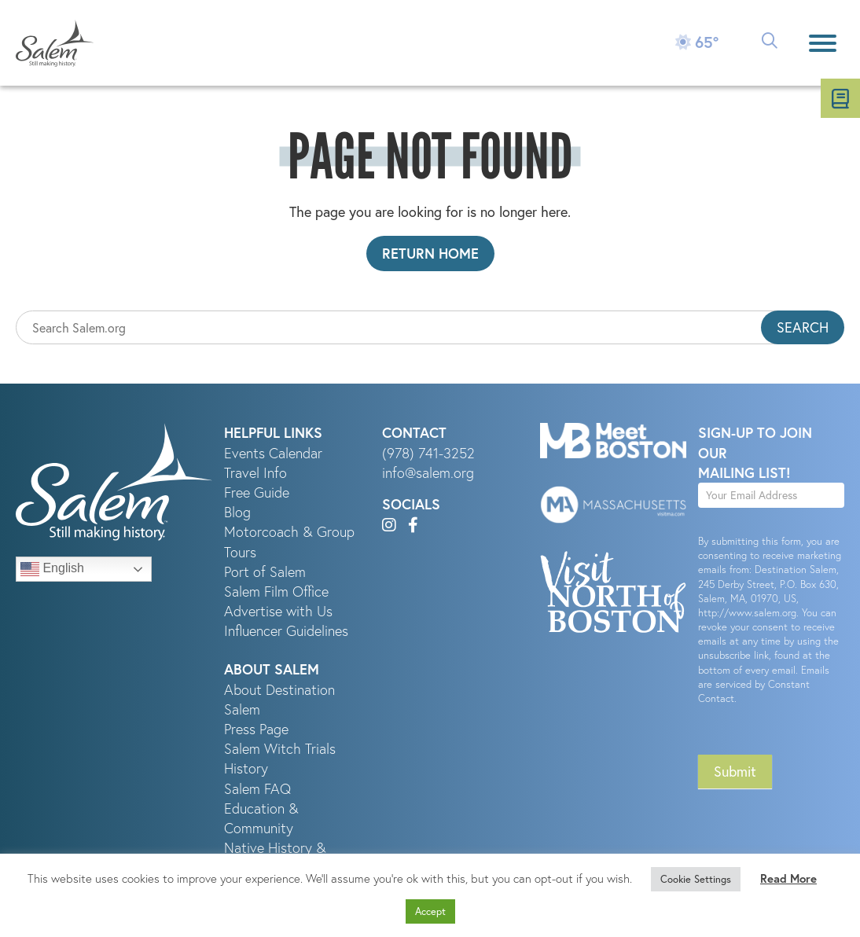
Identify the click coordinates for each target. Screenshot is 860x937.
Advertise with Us (278, 611)
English (52, 569)
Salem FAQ (257, 789)
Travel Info (255, 473)
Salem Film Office (276, 591)
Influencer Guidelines (286, 631)
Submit (735, 771)
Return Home (430, 253)
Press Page (256, 729)
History (246, 768)
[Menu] (822, 42)
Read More (788, 878)
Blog (237, 512)
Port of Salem (265, 572)
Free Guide (256, 492)
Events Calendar (273, 453)
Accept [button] (430, 911)
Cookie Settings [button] (695, 879)
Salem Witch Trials (280, 749)
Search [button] (803, 327)
